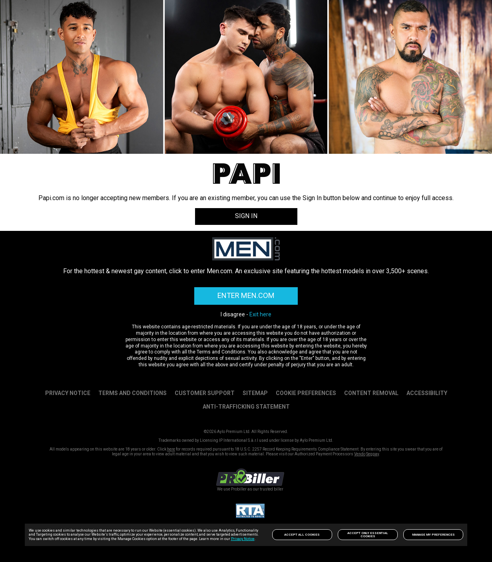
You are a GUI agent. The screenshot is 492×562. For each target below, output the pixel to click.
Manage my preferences (433, 534)
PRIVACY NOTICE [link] (67, 392)
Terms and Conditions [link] (132, 392)
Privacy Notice (243, 539)
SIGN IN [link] (246, 216)
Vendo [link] (359, 453)
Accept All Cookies (302, 534)
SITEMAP (255, 392)
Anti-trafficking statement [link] (246, 406)
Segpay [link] (372, 453)
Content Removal (371, 392)
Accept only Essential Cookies (367, 534)
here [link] (171, 449)
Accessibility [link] (426, 392)
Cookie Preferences (306, 392)
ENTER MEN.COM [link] (246, 295)
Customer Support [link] (205, 392)
